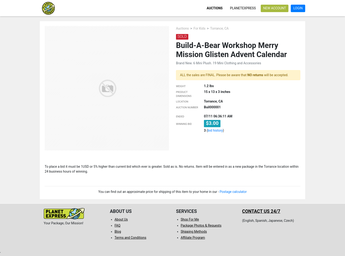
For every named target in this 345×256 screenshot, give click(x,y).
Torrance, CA (219, 28)
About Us (121, 219)
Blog (118, 231)
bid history (215, 130)
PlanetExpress (243, 8)
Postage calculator (233, 192)
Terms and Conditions (130, 237)
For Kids (199, 28)
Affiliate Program (193, 237)
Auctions (215, 8)
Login (298, 8)
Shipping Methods (194, 231)
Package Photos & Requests (201, 225)
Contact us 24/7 (261, 211)
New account (274, 8)
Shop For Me (190, 219)
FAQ (117, 225)
